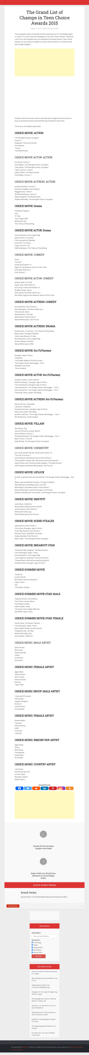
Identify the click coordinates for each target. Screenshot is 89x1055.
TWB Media (25, 1047)
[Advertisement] (44, 62)
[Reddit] (36, 788)
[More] (70, 788)
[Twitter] (28, 788)
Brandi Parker (54, 28)
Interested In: (36, 940)
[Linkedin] (45, 788)
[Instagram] (61, 788)
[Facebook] (19, 788)
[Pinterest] (53, 788)
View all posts (13, 906)
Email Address (36, 933)
